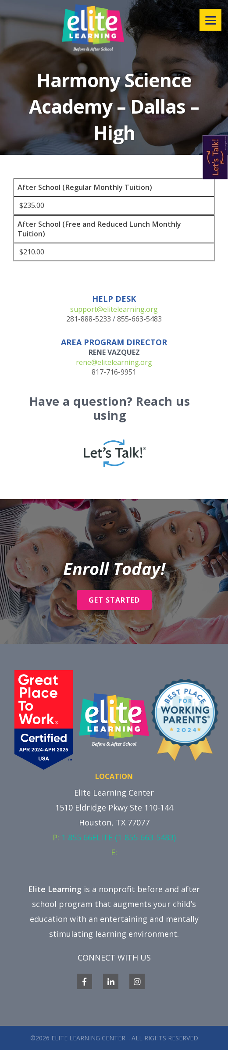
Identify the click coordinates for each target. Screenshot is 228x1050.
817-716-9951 (114, 372)
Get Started (114, 600)
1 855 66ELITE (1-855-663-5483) (118, 837)
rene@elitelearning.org (114, 362)
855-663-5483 (139, 319)
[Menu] (210, 20)
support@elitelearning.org (114, 309)
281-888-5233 (88, 319)
